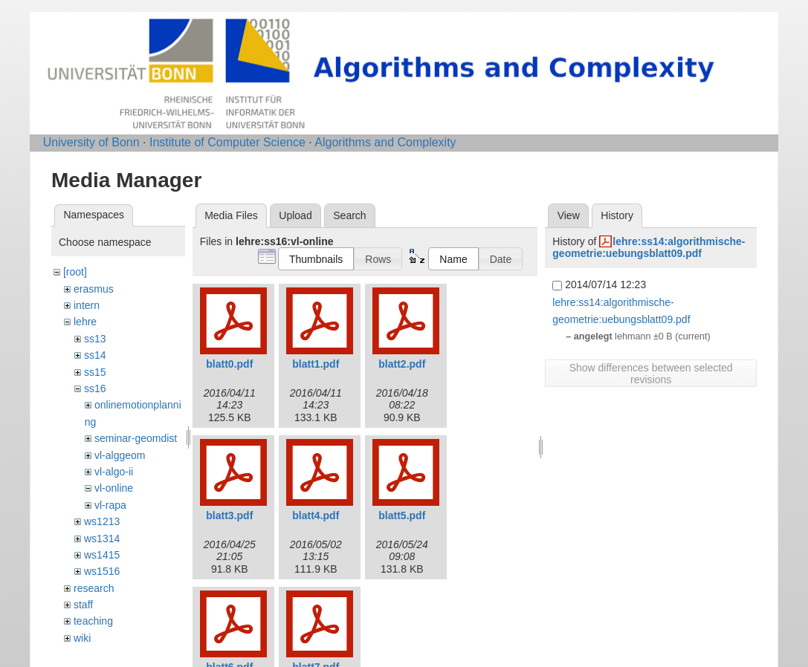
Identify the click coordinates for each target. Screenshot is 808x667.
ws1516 (102, 571)
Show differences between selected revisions (651, 373)
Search (349, 215)
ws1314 (102, 538)
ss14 (95, 355)
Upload (295, 215)
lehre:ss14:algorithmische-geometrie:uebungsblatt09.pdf (648, 247)
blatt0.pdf (229, 364)
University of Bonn (91, 142)
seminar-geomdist (135, 438)
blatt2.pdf (401, 364)
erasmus (94, 289)
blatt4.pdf (315, 515)
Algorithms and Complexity (385, 142)
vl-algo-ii (113, 472)
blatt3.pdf (229, 515)
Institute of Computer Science (227, 142)
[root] (75, 272)
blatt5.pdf (401, 515)
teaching (93, 621)
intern (87, 305)
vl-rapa (110, 505)
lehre (85, 322)
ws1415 (102, 555)
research (94, 588)
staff (83, 605)
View (568, 215)
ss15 (95, 372)
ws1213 (102, 521)
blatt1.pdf (315, 364)
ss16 (95, 388)
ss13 (95, 339)
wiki (82, 638)
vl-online (113, 488)
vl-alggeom (119, 455)
